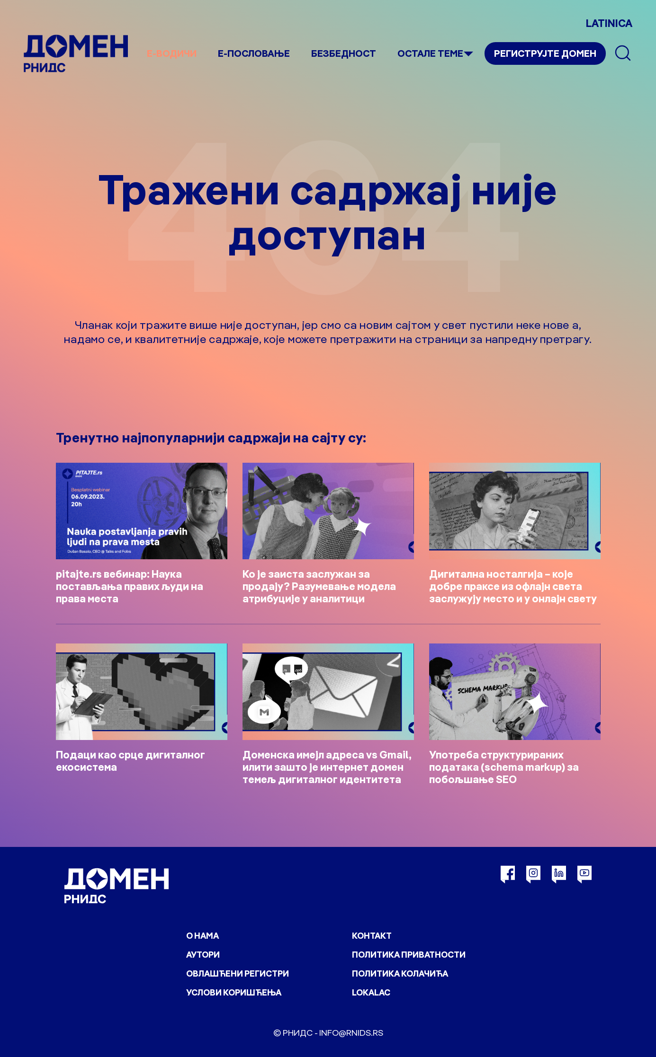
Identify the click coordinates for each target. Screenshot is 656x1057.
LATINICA (609, 23)
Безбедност (343, 53)
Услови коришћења (233, 992)
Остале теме (430, 53)
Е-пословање (254, 53)
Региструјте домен (545, 53)
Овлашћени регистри (237, 973)
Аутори (203, 954)
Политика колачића (400, 973)
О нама (202, 935)
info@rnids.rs (351, 1032)
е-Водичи (172, 53)
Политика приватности (409, 954)
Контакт (372, 935)
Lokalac (371, 992)
